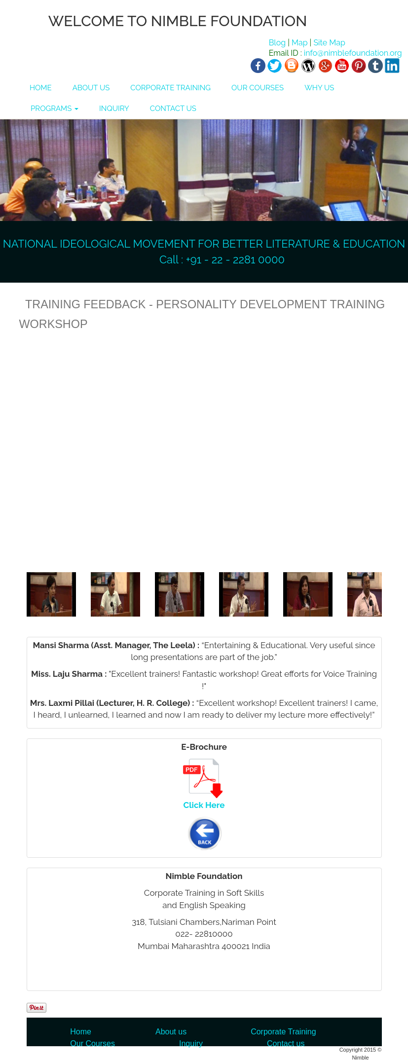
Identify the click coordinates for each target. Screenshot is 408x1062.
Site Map (329, 42)
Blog (277, 42)
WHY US (319, 87)
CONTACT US (173, 108)
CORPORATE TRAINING (170, 87)
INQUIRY (114, 108)
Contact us (285, 1043)
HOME (41, 87)
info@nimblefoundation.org (352, 53)
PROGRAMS (54, 108)
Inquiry (191, 1043)
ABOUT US (91, 87)
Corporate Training (283, 1031)
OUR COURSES (257, 87)
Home (80, 1031)
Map (300, 42)
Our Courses (92, 1043)
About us (170, 1031)
